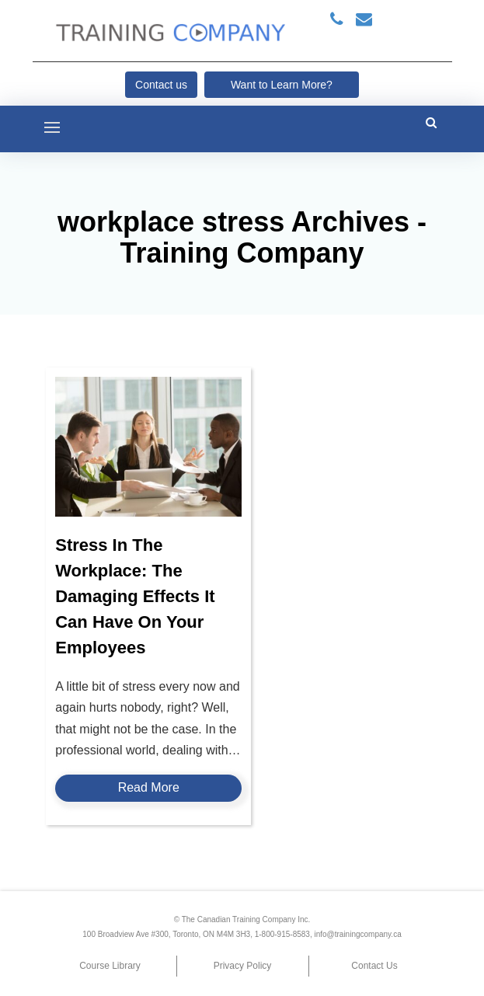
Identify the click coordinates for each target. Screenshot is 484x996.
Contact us (161, 84)
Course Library (110, 965)
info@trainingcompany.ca (357, 934)
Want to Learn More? (282, 84)
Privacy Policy (243, 965)
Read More (148, 787)
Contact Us (374, 965)
